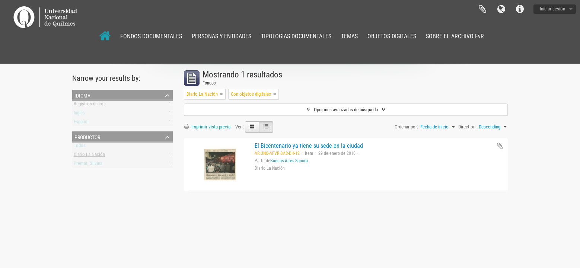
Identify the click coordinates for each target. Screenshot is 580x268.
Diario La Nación (89, 156)
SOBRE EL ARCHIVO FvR (455, 36)
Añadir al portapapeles (500, 146)
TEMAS (349, 36)
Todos (80, 147)
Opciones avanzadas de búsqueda (346, 109)
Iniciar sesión (552, 9)
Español (81, 123)
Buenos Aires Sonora (289, 160)
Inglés (79, 114)
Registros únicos (90, 105)
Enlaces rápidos (519, 9)
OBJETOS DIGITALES (391, 36)
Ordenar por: (406, 127)
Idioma (501, 9)
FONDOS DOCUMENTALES (151, 36)
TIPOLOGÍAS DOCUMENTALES (296, 36)
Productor (87, 136)
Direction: (467, 127)
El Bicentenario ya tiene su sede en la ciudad (309, 145)
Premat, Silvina (88, 165)
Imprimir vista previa (207, 127)
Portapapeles (482, 9)
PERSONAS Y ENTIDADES (221, 36)
